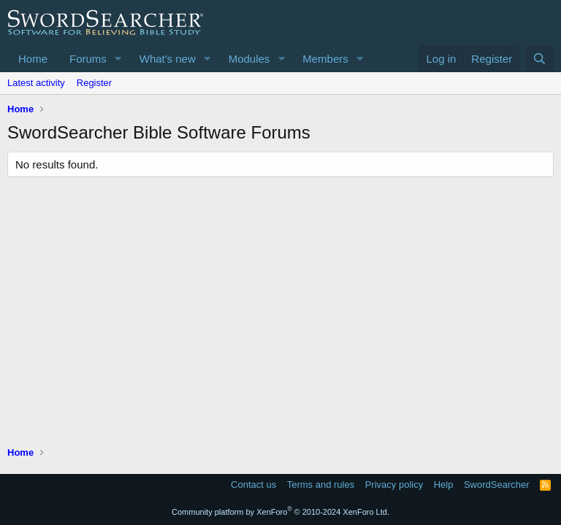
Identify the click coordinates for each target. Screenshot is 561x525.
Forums (88, 58)
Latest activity (36, 82)
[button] (118, 58)
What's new (168, 58)
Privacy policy (394, 484)
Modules (249, 58)
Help (444, 484)
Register (94, 82)
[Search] (539, 58)
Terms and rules (320, 484)
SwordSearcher (497, 484)
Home (32, 58)
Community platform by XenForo (280, 512)
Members (325, 58)
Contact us (253, 484)
